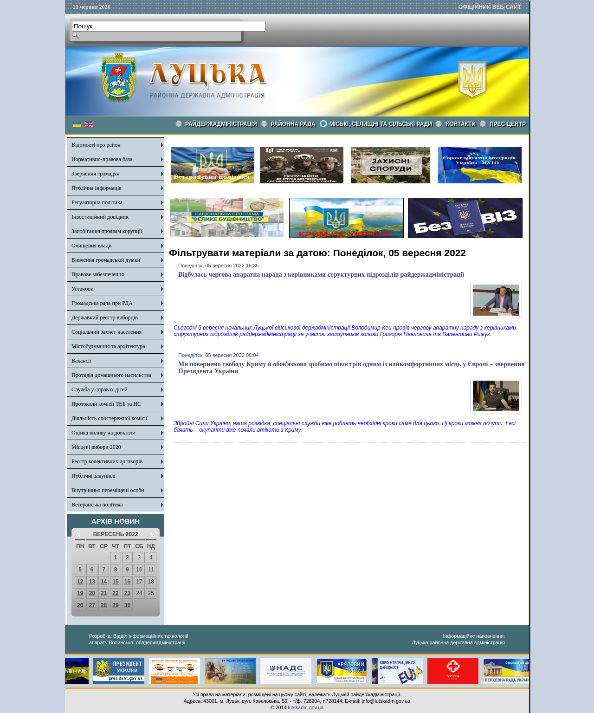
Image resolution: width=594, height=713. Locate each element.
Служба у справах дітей (99, 389)
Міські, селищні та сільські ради (380, 124)
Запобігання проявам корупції (106, 231)
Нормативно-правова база (101, 159)
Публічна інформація (96, 188)
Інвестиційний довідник (100, 217)
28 (104, 605)
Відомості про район (96, 145)
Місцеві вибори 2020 (96, 447)
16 (127, 581)
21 (104, 593)
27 (92, 605)
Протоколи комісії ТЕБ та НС (106, 404)
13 (92, 581)
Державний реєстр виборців (104, 317)
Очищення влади (91, 245)
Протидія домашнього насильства (111, 375)
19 (80, 593)
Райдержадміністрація (221, 124)
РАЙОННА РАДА (293, 124)
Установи (82, 288)
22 (115, 593)
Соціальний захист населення (106, 332)
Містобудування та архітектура (108, 346)
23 (127, 593)
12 (80, 581)
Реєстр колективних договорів (106, 461)
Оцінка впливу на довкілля (103, 432)
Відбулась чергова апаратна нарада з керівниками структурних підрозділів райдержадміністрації (321, 274)
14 (104, 581)
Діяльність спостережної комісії (109, 418)
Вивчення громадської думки (105, 260)
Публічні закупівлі (93, 476)
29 (115, 605)
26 (80, 605)
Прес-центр (508, 124)
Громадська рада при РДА (102, 303)
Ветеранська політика (97, 504)
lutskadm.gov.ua (305, 707)
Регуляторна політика (97, 202)
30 (127, 605)
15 (115, 581)
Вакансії (81, 360)
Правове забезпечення (97, 274)
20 (92, 593)
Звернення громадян (95, 173)
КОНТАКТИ (461, 124)
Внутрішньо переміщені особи (107, 490)
